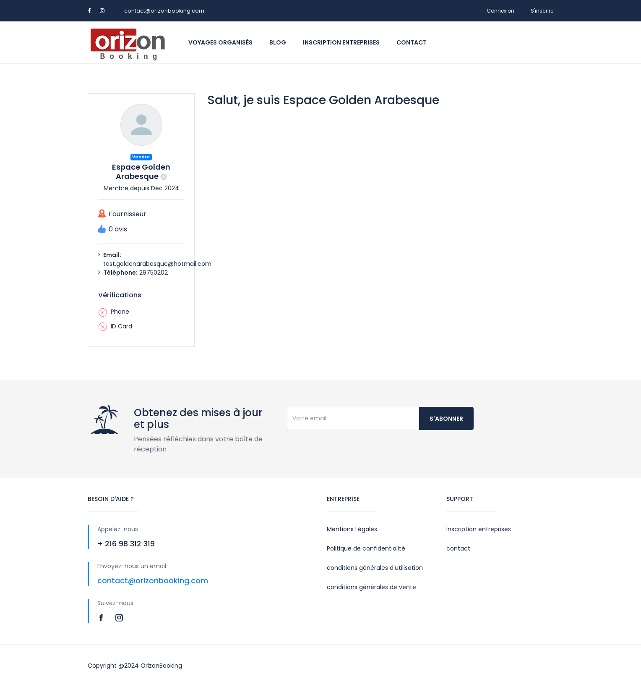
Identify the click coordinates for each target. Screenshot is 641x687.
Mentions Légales (352, 529)
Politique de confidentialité (366, 548)
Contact (411, 42)
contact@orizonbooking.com (164, 11)
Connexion (500, 10)
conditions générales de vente (371, 587)
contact (458, 548)
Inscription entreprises (341, 42)
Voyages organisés (220, 42)
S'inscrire (542, 10)
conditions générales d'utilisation (375, 568)
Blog (277, 42)
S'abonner (446, 418)
